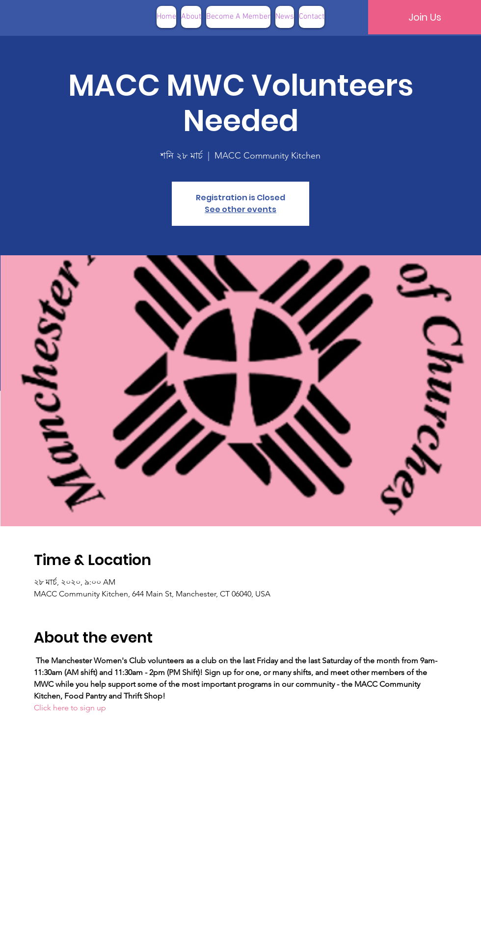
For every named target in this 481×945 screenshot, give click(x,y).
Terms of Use (290, 930)
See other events (240, 209)
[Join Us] (424, 17)
